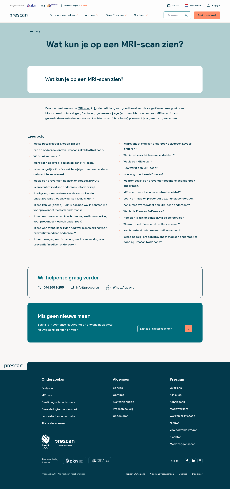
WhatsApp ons (120, 287)
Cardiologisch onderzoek (58, 402)
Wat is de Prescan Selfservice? (143, 211)
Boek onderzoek (207, 15)
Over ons (176, 388)
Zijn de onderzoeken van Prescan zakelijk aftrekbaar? (69, 150)
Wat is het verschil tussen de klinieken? (149, 155)
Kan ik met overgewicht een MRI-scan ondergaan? (156, 205)
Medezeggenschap (182, 444)
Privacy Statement (135, 473)
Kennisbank (177, 402)
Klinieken (176, 395)
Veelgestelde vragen (183, 430)
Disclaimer (197, 473)
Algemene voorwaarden (162, 473)
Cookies (183, 473)
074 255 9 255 (51, 287)
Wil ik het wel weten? (47, 156)
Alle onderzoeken (53, 423)
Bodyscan (48, 388)
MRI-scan (84, 108)
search (186, 15)
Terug (34, 31)
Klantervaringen (123, 402)
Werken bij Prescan (182, 416)
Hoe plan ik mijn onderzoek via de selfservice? (153, 217)
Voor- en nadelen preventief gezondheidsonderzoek (158, 198)
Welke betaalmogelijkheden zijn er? (57, 143)
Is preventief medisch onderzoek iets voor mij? (64, 187)
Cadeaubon (120, 416)
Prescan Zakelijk (123, 409)
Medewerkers (179, 409)
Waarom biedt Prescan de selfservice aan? (151, 224)
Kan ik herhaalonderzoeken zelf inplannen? (151, 230)
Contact (118, 395)
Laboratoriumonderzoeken (59, 416)
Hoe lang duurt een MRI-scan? (143, 174)
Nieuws (174, 423)
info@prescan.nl (85, 287)
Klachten (175, 437)
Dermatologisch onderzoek (59, 409)
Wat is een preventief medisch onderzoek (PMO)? (66, 180)
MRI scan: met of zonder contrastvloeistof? (152, 192)
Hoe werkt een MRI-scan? (140, 168)
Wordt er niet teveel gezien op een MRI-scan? (64, 163)
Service (118, 388)
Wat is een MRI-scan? (137, 161)
